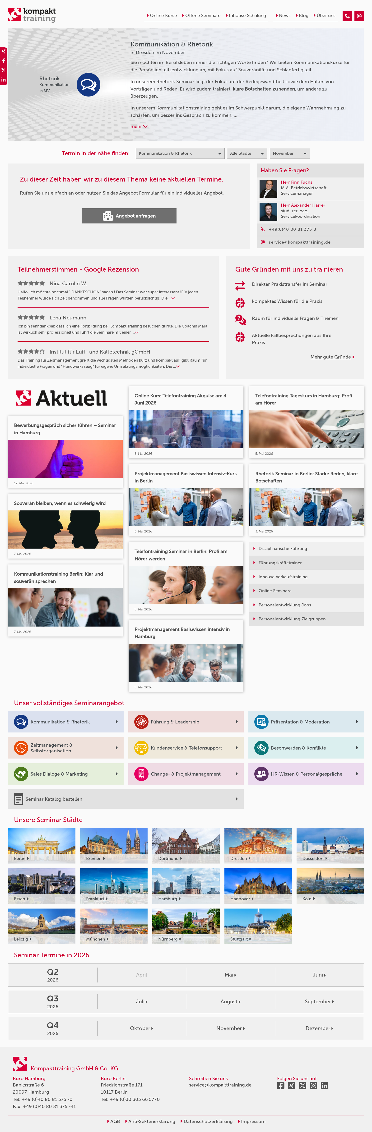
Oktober (141, 1028)
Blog (301, 15)
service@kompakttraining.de (220, 1085)
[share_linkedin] (3, 80)
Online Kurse (161, 15)
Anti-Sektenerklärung (150, 1121)
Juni (319, 975)
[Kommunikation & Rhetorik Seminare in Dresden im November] (347, 16)
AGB (113, 1121)
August (230, 1001)
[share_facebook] (3, 61)
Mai (230, 975)
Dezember (319, 1028)
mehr (139, 126)
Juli (141, 1001)
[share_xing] (3, 52)
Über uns (324, 15)
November (230, 1028)
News (283, 15)
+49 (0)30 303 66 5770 (135, 1099)
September (319, 1001)
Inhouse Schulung (245, 15)
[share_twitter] (3, 71)
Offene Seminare (201, 15)
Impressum (251, 1121)
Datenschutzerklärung (206, 1121)
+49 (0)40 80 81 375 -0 (47, 1099)
